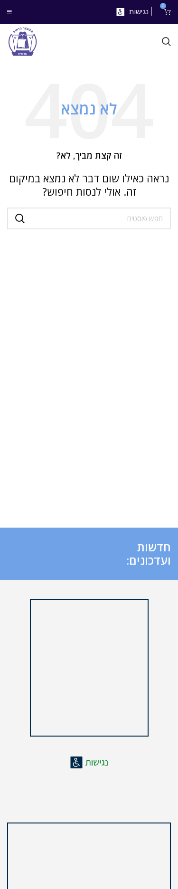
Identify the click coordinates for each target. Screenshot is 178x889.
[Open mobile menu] (9, 11)
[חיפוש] (166, 41)
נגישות (139, 11)
